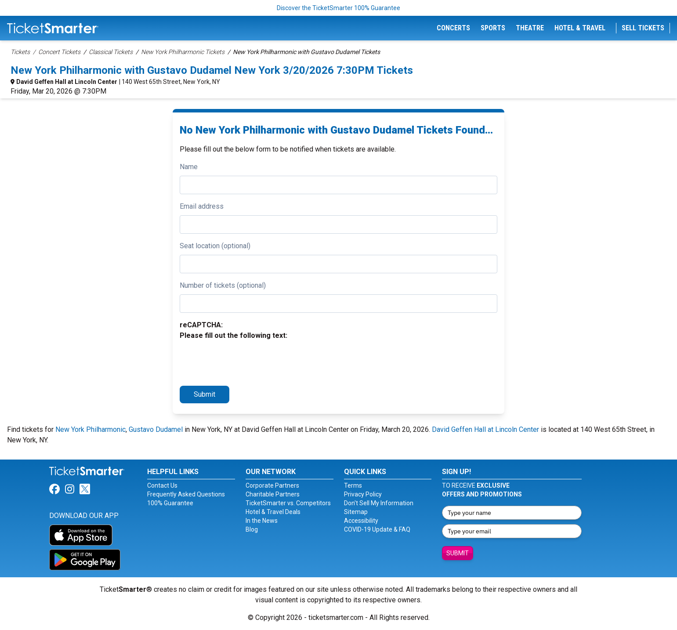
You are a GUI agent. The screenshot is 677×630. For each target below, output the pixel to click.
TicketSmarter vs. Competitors (288, 503)
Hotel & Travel (579, 28)
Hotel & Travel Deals (273, 511)
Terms (353, 485)
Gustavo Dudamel (156, 429)
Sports (493, 28)
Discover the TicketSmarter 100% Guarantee (338, 7)
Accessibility (361, 520)
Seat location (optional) (215, 246)
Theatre (530, 28)
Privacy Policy (363, 494)
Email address (202, 206)
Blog (252, 529)
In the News (262, 520)
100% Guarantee (170, 503)
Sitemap (356, 511)
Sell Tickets (643, 28)
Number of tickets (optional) (223, 285)
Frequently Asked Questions (186, 494)
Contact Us (162, 485)
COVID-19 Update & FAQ (377, 529)
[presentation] (246, 361)
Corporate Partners (272, 485)
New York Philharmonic (90, 429)
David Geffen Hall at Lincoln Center (66, 81)
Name (189, 167)
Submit (204, 394)
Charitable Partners (273, 494)
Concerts (453, 28)
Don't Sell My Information (378, 503)
